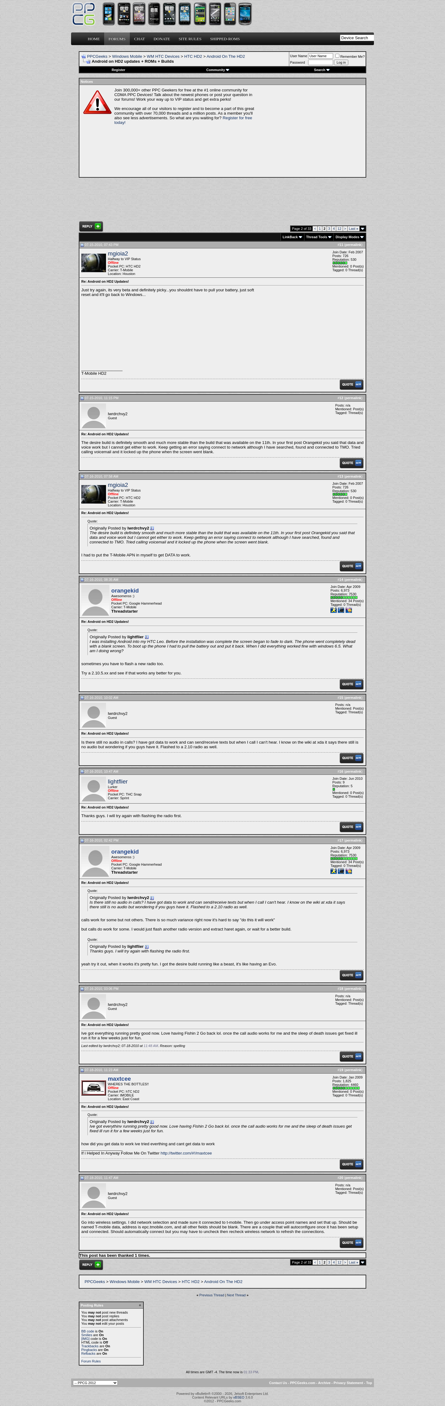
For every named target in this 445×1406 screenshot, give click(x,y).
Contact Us (278, 1383)
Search (322, 70)
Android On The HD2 (225, 56)
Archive (324, 1383)
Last (353, 228)
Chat (139, 38)
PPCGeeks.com (302, 1383)
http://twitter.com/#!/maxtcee (186, 1153)
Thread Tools (316, 237)
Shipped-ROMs (225, 38)
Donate (162, 38)
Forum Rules (91, 1361)
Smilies (86, 1335)
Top (369, 1383)
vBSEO (238, 1397)
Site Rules (190, 38)
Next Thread (236, 1295)
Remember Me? (350, 56)
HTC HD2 (193, 56)
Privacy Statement (348, 1383)
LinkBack (290, 237)
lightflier (118, 781)
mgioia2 (118, 253)
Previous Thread (211, 1295)
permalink (353, 245)
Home (94, 38)
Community (218, 70)
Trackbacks (90, 1346)
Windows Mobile (127, 56)
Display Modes (347, 237)
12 (339, 228)
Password (297, 62)
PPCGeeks (97, 56)
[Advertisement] (311, 131)
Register (118, 70)
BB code (87, 1331)
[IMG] (85, 1339)
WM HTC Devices (163, 56)
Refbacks (88, 1353)
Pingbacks (89, 1350)
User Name (298, 56)
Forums (116, 38)
